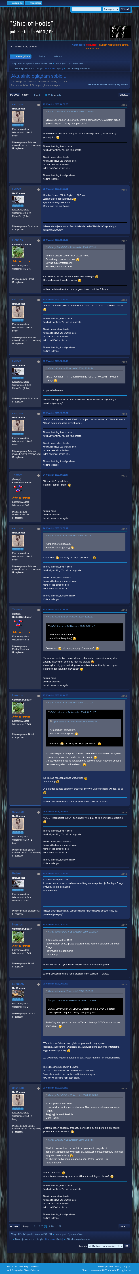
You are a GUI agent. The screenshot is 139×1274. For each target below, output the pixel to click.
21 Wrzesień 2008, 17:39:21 (55, 189)
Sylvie (59, 68)
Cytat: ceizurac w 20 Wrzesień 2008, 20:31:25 (70, 991)
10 (52, 94)
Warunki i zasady (113, 1266)
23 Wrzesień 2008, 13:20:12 (55, 361)
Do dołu (14, 95)
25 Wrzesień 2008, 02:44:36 (55, 695)
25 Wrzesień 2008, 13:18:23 (55, 873)
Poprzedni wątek (97, 84)
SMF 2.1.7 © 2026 (15, 1266)
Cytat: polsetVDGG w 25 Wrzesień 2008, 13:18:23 (73, 932)
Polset (16, 189)
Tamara (17, 475)
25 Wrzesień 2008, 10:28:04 (55, 812)
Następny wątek (118, 84)
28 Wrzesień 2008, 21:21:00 (55, 1088)
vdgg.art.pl (91, 45)
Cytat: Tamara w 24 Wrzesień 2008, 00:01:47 (70, 535)
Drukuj (124, 95)
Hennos (17, 240)
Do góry (15, 1226)
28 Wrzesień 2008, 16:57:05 (55, 984)
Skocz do (82, 1246)
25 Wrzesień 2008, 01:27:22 (55, 609)
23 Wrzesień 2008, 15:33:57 (55, 413)
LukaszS (18, 984)
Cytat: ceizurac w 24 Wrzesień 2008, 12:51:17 (70, 616)
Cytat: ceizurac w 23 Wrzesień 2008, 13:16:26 (70, 368)
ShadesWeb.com (31, 1270)
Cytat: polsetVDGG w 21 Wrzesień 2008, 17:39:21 (73, 247)
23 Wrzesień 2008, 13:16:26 (55, 299)
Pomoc (101, 1266)
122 (59, 94)
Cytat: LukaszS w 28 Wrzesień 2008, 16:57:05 (71, 1140)
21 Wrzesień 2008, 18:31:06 (55, 240)
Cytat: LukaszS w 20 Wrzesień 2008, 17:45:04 (71, 111)
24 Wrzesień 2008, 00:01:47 (55, 475)
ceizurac (18, 104)
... (37, 94)
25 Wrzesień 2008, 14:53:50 (55, 924)
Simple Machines (31, 1266)
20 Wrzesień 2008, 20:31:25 (55, 104)
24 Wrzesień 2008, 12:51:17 (55, 528)
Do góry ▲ (127, 1266)
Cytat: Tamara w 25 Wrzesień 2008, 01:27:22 (70, 703)
